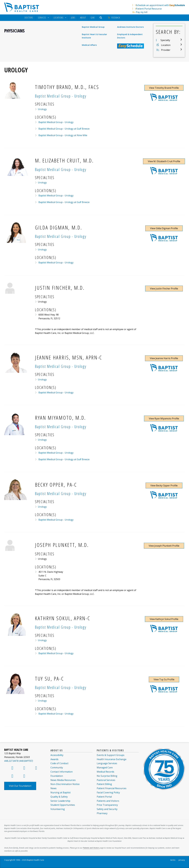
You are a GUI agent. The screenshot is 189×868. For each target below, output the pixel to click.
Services (42, 17)
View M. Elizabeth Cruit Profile (164, 161)
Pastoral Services (106, 780)
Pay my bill (141, 12)
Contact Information (61, 771)
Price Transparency (107, 804)
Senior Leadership (60, 800)
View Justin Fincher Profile (164, 288)
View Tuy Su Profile (164, 679)
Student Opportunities (62, 804)
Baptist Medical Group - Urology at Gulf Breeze (64, 128)
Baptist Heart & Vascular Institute (94, 36)
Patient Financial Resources (111, 788)
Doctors (29, 17)
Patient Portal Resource (149, 8)
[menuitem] (28, 17)
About (83, 17)
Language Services (107, 763)
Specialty (165, 40)
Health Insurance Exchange (111, 759)
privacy (182, 860)
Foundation (56, 775)
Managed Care (105, 767)
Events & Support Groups (110, 755)
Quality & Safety (59, 796)
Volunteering (57, 809)
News (53, 788)
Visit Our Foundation (20, 785)
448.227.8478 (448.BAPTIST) (18, 760)
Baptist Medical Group (93, 27)
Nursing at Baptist (60, 792)
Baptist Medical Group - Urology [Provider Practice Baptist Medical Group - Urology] (60, 96)
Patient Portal (104, 796)
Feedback (114, 17)
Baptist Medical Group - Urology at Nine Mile (62, 135)
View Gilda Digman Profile (164, 228)
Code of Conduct (59, 763)
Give (93, 17)
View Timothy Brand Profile (164, 87)
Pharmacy (102, 813)
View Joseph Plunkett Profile (164, 545)
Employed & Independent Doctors (130, 36)
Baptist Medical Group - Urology (55, 122)
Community (56, 767)
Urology (42, 109)
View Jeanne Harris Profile (164, 358)
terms (172, 860)
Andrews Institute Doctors (130, 27)
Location (165, 45)
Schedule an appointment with (160, 5)
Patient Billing (104, 784)
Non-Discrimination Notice (65, 784)
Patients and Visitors (108, 800)
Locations (58, 17)
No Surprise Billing (107, 775)
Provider (165, 50)
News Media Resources (63, 780)
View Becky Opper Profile (164, 485)
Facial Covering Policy (108, 792)
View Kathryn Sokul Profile (164, 619)
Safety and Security (107, 809)
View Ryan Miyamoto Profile (164, 418)
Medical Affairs (89, 45)
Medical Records (105, 771)
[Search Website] (101, 17)
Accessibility (56, 755)
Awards (54, 759)
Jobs (73, 17)
